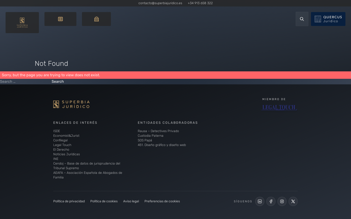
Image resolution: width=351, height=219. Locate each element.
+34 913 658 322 (200, 3)
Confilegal (60, 140)
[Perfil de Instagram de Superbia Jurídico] (282, 201)
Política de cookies (104, 201)
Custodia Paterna (150, 136)
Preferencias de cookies (162, 201)
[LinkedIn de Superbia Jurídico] (259, 201)
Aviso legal (131, 201)
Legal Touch (62, 145)
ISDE (56, 131)
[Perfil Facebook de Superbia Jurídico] (271, 201)
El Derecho (61, 150)
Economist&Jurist (66, 136)
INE (55, 159)
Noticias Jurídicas (66, 154)
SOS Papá (145, 140)
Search (58, 81)
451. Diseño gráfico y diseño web (162, 145)
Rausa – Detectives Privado (158, 131)
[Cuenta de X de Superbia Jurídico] (293, 201)
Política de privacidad (69, 201)
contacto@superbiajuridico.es (160, 3)
